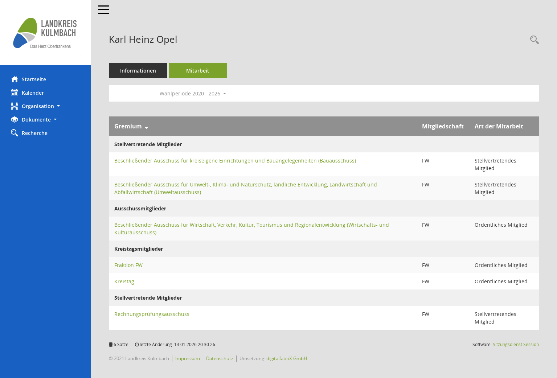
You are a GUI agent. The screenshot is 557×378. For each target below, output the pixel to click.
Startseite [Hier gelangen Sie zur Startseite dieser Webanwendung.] (28, 79)
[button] (45, 106)
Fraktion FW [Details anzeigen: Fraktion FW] (128, 265)
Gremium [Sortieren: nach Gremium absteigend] (128, 126)
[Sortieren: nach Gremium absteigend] (146, 126)
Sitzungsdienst (516, 344)
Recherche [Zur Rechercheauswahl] (29, 132)
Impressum (187, 358)
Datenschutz (219, 358)
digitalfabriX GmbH (286, 358)
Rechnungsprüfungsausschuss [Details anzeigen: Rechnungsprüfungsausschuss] (151, 314)
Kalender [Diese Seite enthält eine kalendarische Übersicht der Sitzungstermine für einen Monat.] (27, 92)
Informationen (138, 70)
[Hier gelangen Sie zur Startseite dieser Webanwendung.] (45, 32)
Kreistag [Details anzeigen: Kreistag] (124, 281)
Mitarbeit (197, 70)
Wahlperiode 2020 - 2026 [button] (193, 93)
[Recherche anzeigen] (533, 40)
